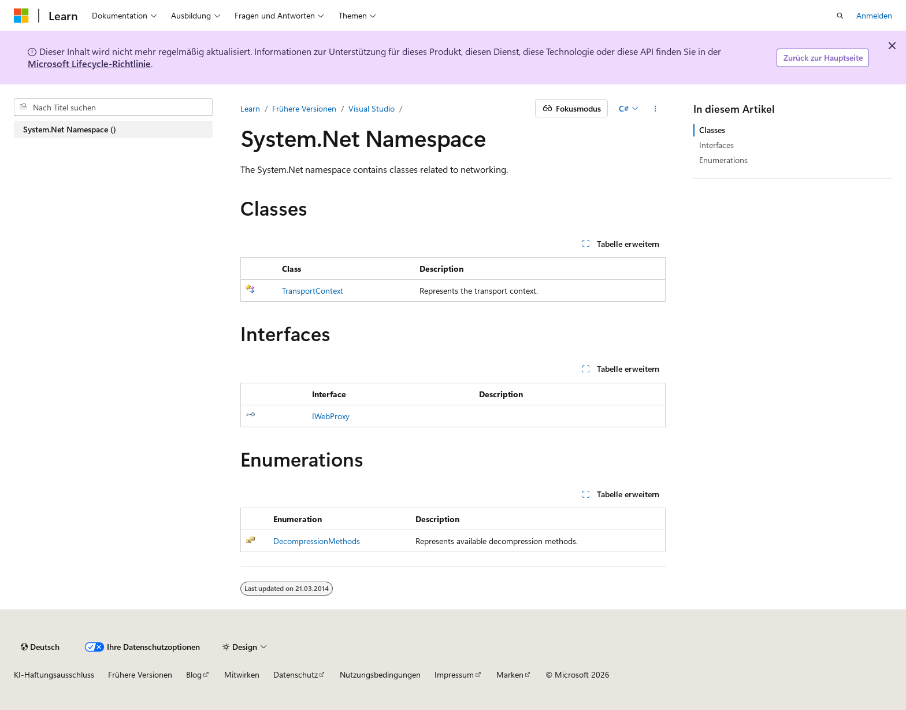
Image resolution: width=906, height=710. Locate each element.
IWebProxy (331, 416)
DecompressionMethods (316, 540)
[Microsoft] (21, 15)
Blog (194, 674)
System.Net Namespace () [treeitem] (69, 129)
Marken (509, 674)
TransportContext (312, 290)
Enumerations (723, 159)
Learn (250, 108)
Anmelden (874, 15)
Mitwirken (241, 674)
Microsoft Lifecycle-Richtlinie (89, 63)
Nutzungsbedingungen (380, 674)
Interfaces (716, 144)
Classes (712, 129)
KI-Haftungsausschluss (54, 674)
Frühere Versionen (304, 108)
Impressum (454, 674)
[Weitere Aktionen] (655, 108)
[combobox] (113, 107)
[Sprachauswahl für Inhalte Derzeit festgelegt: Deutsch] (40, 647)
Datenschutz (295, 674)
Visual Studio (371, 108)
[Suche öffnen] (840, 15)
